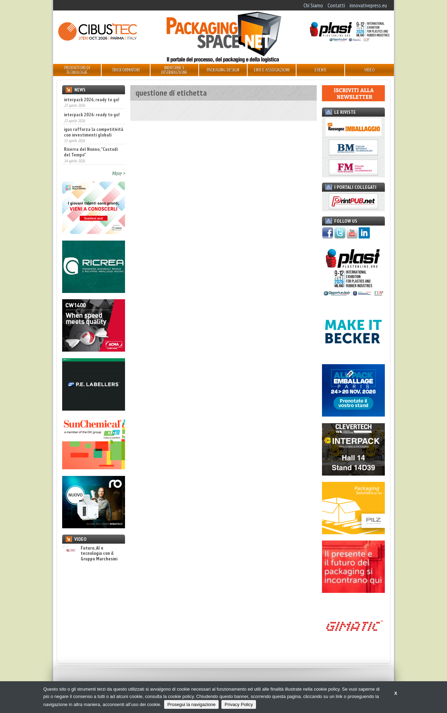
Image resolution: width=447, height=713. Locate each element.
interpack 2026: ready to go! (91, 114)
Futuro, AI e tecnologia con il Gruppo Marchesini (89, 553)
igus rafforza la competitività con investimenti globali (93, 132)
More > (118, 173)
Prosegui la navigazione (191, 704)
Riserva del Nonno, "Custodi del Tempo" (91, 151)
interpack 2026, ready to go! (91, 99)
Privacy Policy (239, 704)
